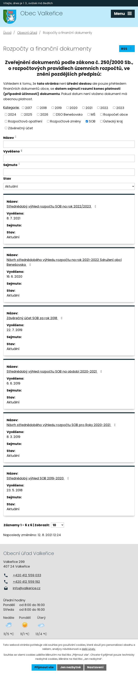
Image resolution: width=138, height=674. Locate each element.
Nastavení (95, 667)
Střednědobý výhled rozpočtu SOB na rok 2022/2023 (52, 206)
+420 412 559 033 (27, 575)
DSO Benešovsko (69, 114)
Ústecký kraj (113, 121)
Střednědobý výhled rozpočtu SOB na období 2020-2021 (55, 371)
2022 (104, 107)
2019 (58, 107)
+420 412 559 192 (26, 581)
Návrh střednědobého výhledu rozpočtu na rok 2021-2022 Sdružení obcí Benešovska (64, 262)
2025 (28, 114)
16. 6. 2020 (14, 276)
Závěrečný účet (20, 128)
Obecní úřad (27, 32)
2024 (12, 114)
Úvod (7, 32)
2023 (120, 107)
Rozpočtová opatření (25, 121)
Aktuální (13, 237)
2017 (28, 107)
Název (8, 137)
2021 (89, 107)
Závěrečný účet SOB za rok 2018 (35, 318)
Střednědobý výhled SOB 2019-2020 (38, 478)
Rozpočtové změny (65, 121)
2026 (44, 114)
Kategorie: (11, 107)
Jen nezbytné (70, 667)
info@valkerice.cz (26, 588)
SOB (92, 121)
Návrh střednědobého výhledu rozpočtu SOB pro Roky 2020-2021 (62, 425)
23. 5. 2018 (14, 490)
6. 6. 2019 (13, 383)
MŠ (93, 114)
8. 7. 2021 (13, 218)
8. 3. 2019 (13, 436)
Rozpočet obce (115, 114)
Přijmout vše (44, 667)
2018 (43, 107)
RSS (127, 48)
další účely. (89, 649)
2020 (73, 107)
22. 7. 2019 (14, 330)
